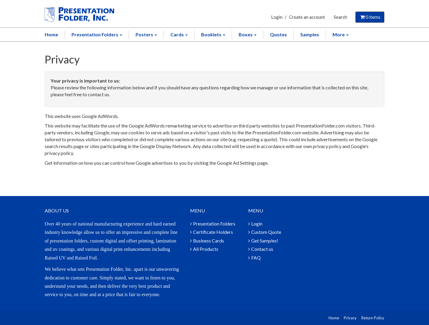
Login (276, 17)
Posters (146, 34)
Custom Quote (266, 232)
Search (340, 17)
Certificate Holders (213, 232)
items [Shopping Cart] (369, 17)
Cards (179, 34)
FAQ (256, 257)
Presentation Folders (97, 34)
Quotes (278, 34)
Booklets (213, 34)
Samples (309, 34)
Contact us (262, 249)
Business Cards (208, 240)
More (340, 34)
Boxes (248, 34)
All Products (205, 249)
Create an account (307, 17)
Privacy (350, 317)
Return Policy (372, 317)
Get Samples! (264, 240)
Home (51, 34)
